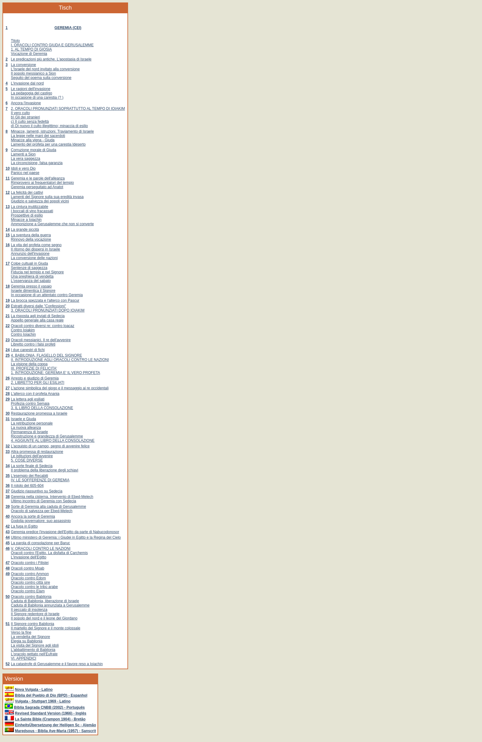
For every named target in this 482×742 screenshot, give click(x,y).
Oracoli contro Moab (27, 568)
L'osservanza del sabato (31, 281)
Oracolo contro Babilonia (31, 597)
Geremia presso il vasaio (31, 286)
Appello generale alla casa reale (37, 320)
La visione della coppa (29, 364)
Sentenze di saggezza (29, 268)
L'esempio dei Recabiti (29, 476)
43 (8, 532)
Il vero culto (20, 113)
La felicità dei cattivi (27, 192)
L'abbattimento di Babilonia (33, 650)
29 (8, 399)
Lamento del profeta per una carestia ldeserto (48, 144)
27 (8, 388)
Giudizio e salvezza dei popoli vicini (40, 201)
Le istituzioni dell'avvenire (32, 456)
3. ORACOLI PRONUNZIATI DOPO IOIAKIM (47, 310)
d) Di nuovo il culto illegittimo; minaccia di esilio (49, 126)
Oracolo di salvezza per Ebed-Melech (41, 511)
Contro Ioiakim (23, 330)
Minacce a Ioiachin (26, 220)
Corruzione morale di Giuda (33, 150)
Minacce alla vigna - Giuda (32, 140)
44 (8, 537)
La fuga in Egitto (24, 526)
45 (8, 543)
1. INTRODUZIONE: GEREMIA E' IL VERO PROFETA (55, 373)
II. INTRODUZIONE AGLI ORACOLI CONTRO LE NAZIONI (60, 360)
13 (8, 207)
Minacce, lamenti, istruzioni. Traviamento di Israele (52, 131)
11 (8, 178)
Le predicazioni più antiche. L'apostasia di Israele (51, 59)
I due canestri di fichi (27, 350)
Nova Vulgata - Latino (33, 689)
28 (8, 394)
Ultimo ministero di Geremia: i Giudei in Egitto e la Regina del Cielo (66, 537)
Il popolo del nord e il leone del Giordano (44, 618)
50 (8, 597)
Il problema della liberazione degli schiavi (44, 470)
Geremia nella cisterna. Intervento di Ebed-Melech (52, 497)
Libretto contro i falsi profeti (33, 344)
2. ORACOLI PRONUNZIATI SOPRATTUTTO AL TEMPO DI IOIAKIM (68, 108)
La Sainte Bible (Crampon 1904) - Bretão (50, 719)
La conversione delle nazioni (34, 258)
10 (8, 168)
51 (8, 624)
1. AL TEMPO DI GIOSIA (31, 49)
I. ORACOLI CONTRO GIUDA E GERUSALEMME (52, 45)
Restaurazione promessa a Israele (39, 413)
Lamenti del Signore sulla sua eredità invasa (47, 197)
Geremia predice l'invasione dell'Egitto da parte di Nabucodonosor (65, 532)
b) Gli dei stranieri (25, 117)
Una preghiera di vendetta (32, 276)
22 (8, 326)
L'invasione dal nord (27, 83)
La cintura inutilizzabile (29, 207)
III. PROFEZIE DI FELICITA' (34, 368)
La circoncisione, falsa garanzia (36, 163)
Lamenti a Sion (23, 154)
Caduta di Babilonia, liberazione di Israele (45, 601)
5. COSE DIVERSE (27, 460)
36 (8, 485)
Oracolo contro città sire (30, 582)
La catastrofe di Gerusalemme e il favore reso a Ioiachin (56, 664)
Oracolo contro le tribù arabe (34, 587)
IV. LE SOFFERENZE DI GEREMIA (40, 480)
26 (8, 378)
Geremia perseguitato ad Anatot (37, 187)
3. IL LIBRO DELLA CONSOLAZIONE (42, 408)
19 (8, 300)
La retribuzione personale (31, 423)
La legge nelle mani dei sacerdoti (38, 136)
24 (8, 350)
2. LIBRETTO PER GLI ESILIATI (37, 382)
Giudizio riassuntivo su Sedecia (36, 491)
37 (8, 491)
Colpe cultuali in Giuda (29, 263)
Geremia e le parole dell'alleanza (37, 178)
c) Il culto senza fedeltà (30, 121)
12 (8, 192)
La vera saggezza (25, 158)
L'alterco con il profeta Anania (35, 394)
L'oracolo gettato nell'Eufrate (34, 654)
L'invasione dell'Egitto (28, 557)
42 (8, 526)
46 (8, 548)
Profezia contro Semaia (30, 403)
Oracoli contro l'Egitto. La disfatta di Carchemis (49, 553)
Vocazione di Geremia (29, 54)
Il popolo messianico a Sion (33, 73)
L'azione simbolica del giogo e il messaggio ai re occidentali (59, 388)
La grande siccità (25, 229)
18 (8, 286)
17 (8, 263)
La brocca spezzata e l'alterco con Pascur (45, 300)
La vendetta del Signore (30, 637)
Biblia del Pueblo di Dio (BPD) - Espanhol (51, 695)
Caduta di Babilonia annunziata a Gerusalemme (50, 605)
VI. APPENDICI (23, 658)
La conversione (23, 65)
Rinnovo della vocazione (31, 239)
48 (8, 568)
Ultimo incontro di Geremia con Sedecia (43, 501)
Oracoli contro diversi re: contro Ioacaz (42, 326)
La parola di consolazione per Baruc (40, 543)
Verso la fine (21, 632)
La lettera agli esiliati (27, 399)
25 (8, 355)
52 (8, 664)
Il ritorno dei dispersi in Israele (35, 249)
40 (8, 516)
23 (8, 340)
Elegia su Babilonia (26, 641)
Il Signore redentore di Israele (35, 614)
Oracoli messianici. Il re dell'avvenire (41, 340)
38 (8, 497)
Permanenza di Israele (29, 432)
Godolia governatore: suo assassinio (41, 521)
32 (8, 446)
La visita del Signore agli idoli (35, 645)
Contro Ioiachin (23, 334)
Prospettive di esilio (27, 215)
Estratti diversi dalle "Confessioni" (38, 306)
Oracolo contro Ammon (30, 574)
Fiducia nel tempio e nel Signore (37, 272)
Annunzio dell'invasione (30, 253)
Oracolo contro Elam (27, 591)
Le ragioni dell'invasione (30, 89)
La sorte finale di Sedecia (31, 466)
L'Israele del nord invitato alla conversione (45, 69)
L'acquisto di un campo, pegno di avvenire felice (50, 446)
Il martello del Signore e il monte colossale (45, 628)
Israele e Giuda (23, 419)
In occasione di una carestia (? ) (37, 97)
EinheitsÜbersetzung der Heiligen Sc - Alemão (55, 725)
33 (8, 452)
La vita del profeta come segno (36, 245)
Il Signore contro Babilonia (32, 624)
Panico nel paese (25, 173)
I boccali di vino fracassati (32, 211)
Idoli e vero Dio (23, 168)
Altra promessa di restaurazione (37, 452)
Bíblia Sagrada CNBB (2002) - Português (49, 707)
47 (8, 563)
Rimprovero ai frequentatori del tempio (42, 182)
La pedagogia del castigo (31, 93)
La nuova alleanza (26, 427)
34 (8, 466)
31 (8, 419)
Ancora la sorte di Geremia (33, 516)
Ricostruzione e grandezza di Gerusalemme (47, 436)
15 (8, 235)
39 (8, 506)
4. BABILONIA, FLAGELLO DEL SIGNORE (46, 355)
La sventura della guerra (31, 235)
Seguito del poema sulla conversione (41, 78)
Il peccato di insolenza (29, 609)
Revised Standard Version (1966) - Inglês (50, 713)
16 (8, 245)
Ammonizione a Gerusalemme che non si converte (52, 224)
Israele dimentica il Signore (33, 290)
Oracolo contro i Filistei (29, 563)
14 (8, 229)
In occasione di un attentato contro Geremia (47, 295)
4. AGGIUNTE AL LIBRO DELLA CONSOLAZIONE (52, 440)
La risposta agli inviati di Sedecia (37, 316)
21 (8, 316)
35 (8, 476)
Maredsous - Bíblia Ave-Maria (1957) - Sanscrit (55, 731)
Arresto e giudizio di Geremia (35, 378)
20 (8, 306)
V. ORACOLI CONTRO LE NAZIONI (40, 548)
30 (8, 413)
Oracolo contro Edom (28, 578)
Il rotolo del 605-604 (27, 485)
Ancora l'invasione (26, 103)
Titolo (15, 41)
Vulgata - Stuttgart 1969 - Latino (42, 701)
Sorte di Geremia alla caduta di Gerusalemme (48, 506)
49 (8, 574)
